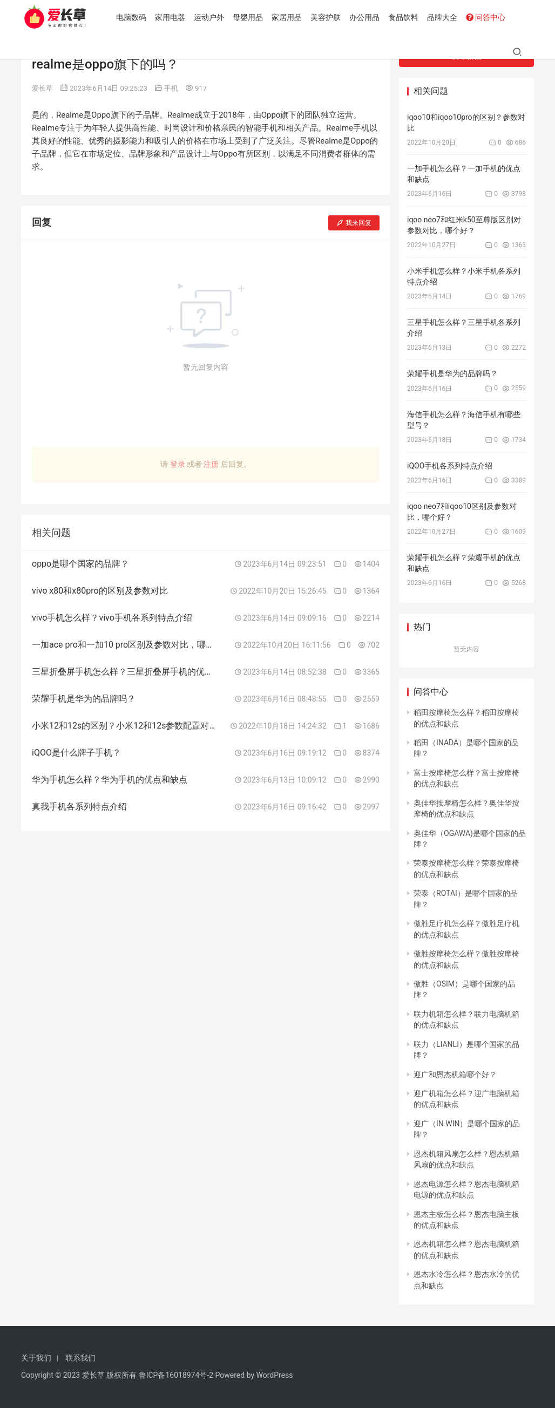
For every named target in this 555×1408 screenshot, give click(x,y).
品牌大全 (444, 17)
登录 (177, 464)
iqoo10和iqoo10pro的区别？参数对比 (466, 122)
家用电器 (172, 17)
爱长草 (42, 88)
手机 (171, 88)
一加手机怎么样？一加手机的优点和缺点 (463, 173)
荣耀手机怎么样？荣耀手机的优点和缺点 (463, 563)
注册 (211, 464)
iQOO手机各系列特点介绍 (449, 465)
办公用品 (366, 17)
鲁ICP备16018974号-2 (176, 1375)
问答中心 (487, 17)
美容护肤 (327, 17)
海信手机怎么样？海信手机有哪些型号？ (463, 420)
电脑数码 (133, 17)
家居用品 (288, 17)
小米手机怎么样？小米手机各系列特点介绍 (463, 276)
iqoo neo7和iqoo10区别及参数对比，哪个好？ (462, 511)
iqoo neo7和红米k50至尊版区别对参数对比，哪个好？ (464, 225)
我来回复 (353, 223)
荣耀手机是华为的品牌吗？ (452, 373)
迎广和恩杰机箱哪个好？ (455, 1074)
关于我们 (36, 1357)
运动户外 (210, 17)
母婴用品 (249, 17)
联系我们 (80, 1357)
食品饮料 (405, 17)
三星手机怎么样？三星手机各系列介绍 (463, 327)
